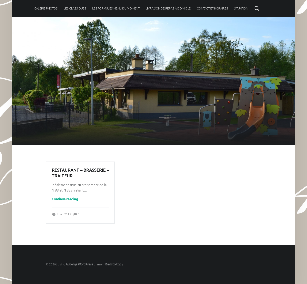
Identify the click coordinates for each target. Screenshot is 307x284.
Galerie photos (46, 8)
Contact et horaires (212, 8)
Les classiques (75, 8)
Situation (241, 8)
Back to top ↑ (114, 264)
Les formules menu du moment (116, 8)
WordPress (85, 264)
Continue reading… (66, 199)
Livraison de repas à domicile (168, 8)
